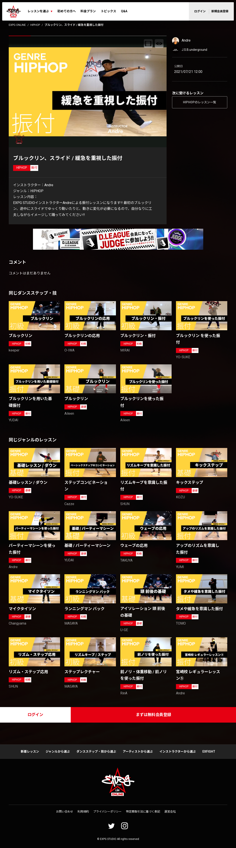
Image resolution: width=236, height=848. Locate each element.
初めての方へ (66, 11)
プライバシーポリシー (107, 811)
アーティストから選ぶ (138, 751)
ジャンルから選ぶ (58, 751)
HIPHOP (35, 24)
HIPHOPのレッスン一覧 (199, 102)
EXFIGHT (208, 751)
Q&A (124, 11)
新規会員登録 (219, 11)
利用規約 (83, 811)
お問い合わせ (64, 811)
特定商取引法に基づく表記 (143, 811)
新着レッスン (30, 751)
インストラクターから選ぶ (177, 751)
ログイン (200, 11)
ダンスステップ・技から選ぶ (96, 751)
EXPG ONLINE (17, 24)
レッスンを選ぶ (38, 11)
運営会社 (170, 811)
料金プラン (88, 11)
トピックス (108, 11)
